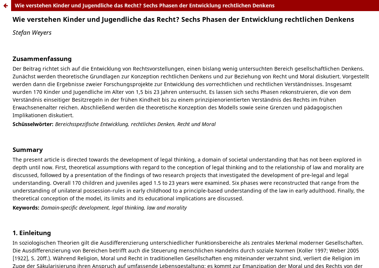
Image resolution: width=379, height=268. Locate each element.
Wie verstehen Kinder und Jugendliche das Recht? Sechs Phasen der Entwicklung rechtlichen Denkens (145, 5)
